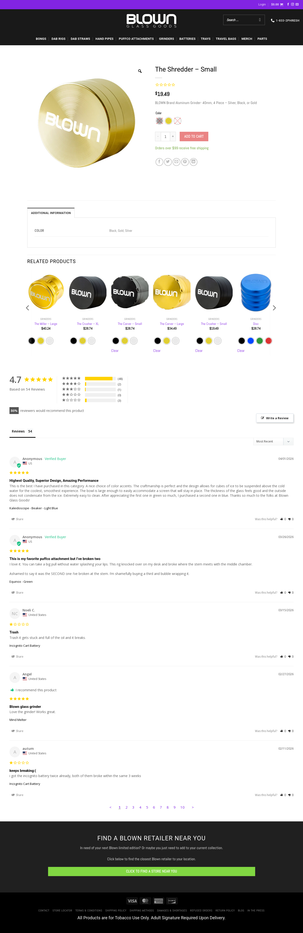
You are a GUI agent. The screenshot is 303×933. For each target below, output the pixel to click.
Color (158, 113)
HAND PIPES (104, 39)
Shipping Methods (141, 911)
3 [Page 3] (133, 808)
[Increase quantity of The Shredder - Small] (173, 136)
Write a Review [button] (277, 418)
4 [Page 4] (140, 808)
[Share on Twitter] (168, 162)
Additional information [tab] (51, 213)
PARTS (262, 39)
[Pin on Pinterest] (185, 162)
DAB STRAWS (80, 39)
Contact (43, 911)
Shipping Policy (115, 911)
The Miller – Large (46, 324)
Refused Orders (201, 911)
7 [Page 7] (161, 808)
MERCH (246, 39)
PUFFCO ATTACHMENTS (136, 39)
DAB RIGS (59, 39)
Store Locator (62, 911)
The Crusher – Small (214, 324)
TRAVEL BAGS (226, 39)
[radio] (159, 120)
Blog (241, 911)
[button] (262, 4)
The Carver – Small (130, 324)
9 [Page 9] (175, 808)
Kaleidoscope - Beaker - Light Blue (33, 508)
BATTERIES (187, 39)
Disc (256, 324)
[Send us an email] (297, 4)
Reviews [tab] (18, 431)
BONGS (41, 39)
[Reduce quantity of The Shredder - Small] (158, 136)
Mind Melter (18, 720)
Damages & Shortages (172, 911)
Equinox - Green (21, 582)
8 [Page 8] (168, 808)
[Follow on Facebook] (288, 4)
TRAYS (206, 39)
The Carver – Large (172, 324)
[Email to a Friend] (176, 162)
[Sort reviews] (273, 442)
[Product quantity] (165, 136)
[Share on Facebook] (159, 162)
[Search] (260, 20)
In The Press (256, 911)
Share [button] (17, 520)
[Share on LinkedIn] (193, 162)
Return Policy (225, 911)
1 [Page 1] (120, 808)
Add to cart (194, 136)
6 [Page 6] (154, 808)
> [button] (193, 808)
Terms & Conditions (88, 911)
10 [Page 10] (182, 808)
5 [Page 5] (147, 808)
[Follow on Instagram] (292, 4)
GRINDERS (166, 39)
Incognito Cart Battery (24, 646)
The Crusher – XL (88, 324)
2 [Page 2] (126, 808)
